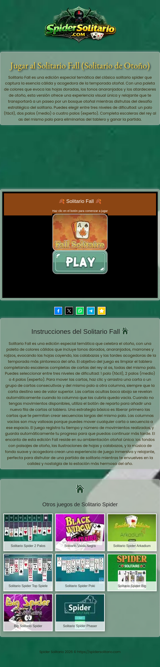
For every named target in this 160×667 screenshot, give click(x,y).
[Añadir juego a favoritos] (101, 310)
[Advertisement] (80, 156)
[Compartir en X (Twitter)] (69, 310)
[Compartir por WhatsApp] (80, 310)
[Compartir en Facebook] (58, 310)
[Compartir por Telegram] (90, 310)
